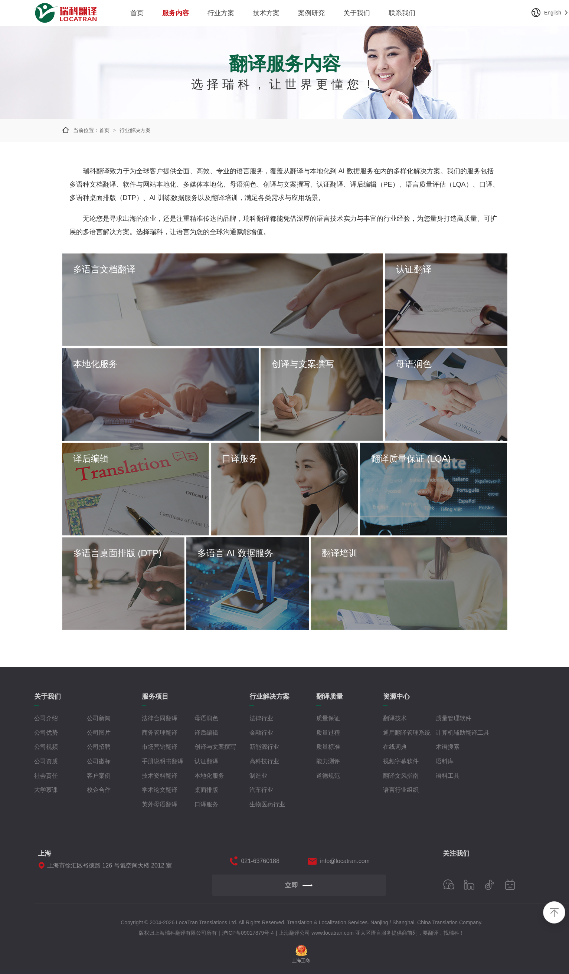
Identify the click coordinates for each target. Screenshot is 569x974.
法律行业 (261, 718)
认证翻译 (206, 761)
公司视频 (46, 747)
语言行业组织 (401, 790)
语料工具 (448, 776)
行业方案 (220, 13)
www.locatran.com (332, 933)
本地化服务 (209, 776)
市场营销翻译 (159, 747)
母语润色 (206, 718)
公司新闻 (99, 718)
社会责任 (46, 776)
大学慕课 (46, 790)
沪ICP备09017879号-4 (248, 933)
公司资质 (46, 761)
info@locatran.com (345, 861)
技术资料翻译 (159, 776)
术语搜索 (448, 747)
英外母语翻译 (159, 804)
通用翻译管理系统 (407, 732)
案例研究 (311, 13)
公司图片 (99, 732)
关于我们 (356, 13)
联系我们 (402, 13)
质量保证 (328, 718)
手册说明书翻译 (162, 761)
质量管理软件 (453, 718)
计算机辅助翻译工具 (462, 732)
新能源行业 (264, 747)
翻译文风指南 (401, 776)
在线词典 (395, 747)
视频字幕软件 (401, 761)
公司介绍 (46, 718)
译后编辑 (206, 732)
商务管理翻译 (159, 732)
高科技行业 (264, 761)
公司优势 (46, 732)
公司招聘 (99, 747)
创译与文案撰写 (215, 747)
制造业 (258, 776)
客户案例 (99, 776)
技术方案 (266, 13)
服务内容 (175, 13)
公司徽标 (99, 761)
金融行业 (261, 732)
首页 (137, 13)
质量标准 (328, 747)
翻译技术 (395, 718)
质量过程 (328, 732)
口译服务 (206, 804)
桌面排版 (206, 790)
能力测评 (328, 761)
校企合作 (99, 790)
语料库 (445, 761)
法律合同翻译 (159, 718)
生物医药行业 (267, 804)
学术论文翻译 (159, 790)
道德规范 (328, 776)
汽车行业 (261, 790)
